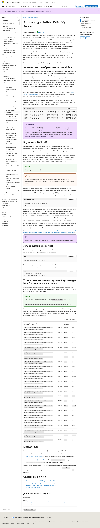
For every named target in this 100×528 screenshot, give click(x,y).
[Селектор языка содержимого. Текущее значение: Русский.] (5, 517)
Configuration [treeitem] (9, 87)
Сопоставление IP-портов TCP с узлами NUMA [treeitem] (12, 115)
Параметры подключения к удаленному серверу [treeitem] (12, 107)
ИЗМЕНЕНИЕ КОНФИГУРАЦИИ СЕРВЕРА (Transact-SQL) (42, 485)
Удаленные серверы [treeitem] (11, 168)
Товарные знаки (20, 523)
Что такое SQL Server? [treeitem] (9, 37)
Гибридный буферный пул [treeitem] (12, 127)
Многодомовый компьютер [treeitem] (12, 91)
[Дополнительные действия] (75, 17)
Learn (24, 17)
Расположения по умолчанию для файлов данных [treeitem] (11, 102)
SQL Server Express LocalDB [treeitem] (12, 165)
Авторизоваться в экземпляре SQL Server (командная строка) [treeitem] (11, 153)
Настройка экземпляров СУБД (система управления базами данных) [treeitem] (12, 95)
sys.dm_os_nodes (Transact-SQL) (35, 487)
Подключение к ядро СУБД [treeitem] (11, 43)
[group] (50, 115)
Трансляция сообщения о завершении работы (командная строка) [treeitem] (12, 147)
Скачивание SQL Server (91, 6)
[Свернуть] (18, 17)
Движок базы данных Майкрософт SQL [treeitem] (9, 40)
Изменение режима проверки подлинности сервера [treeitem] (11, 139)
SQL (29, 17)
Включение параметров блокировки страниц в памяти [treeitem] (11, 120)
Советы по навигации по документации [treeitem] (9, 29)
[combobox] (11, 20)
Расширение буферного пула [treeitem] (12, 175)
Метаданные (84, 25)
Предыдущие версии (21, 521)
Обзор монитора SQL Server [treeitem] (11, 171)
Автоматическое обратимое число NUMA (88, 20)
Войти (96, 2)
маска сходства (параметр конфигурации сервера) (40, 483)
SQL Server (34, 17)
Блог (29, 521)
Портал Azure (79, 6)
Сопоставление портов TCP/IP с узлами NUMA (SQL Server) (42, 481)
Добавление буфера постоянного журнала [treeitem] (11, 134)
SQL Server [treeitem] (6, 26)
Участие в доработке (38, 521)
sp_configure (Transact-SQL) (34, 456)
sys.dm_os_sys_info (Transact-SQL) (35, 460)
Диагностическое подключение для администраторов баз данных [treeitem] (11, 160)
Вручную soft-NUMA (86, 23)
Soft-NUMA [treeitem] (8, 112)
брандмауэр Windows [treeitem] (11, 89)
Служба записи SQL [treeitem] (10, 143)
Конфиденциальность (51, 521)
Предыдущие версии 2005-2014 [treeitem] (11, 32)
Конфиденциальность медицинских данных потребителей (73, 521)
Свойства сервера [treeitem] (10, 110)
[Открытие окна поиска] (93, 2)
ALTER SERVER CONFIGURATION (55, 470)
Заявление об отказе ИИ (8, 521)
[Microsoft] (3, 2)
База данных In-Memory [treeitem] (12, 124)
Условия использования (8, 523)
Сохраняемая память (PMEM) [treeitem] (11, 130)
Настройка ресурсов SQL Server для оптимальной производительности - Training (44, 502)
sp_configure (33, 468)
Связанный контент (86, 27)
